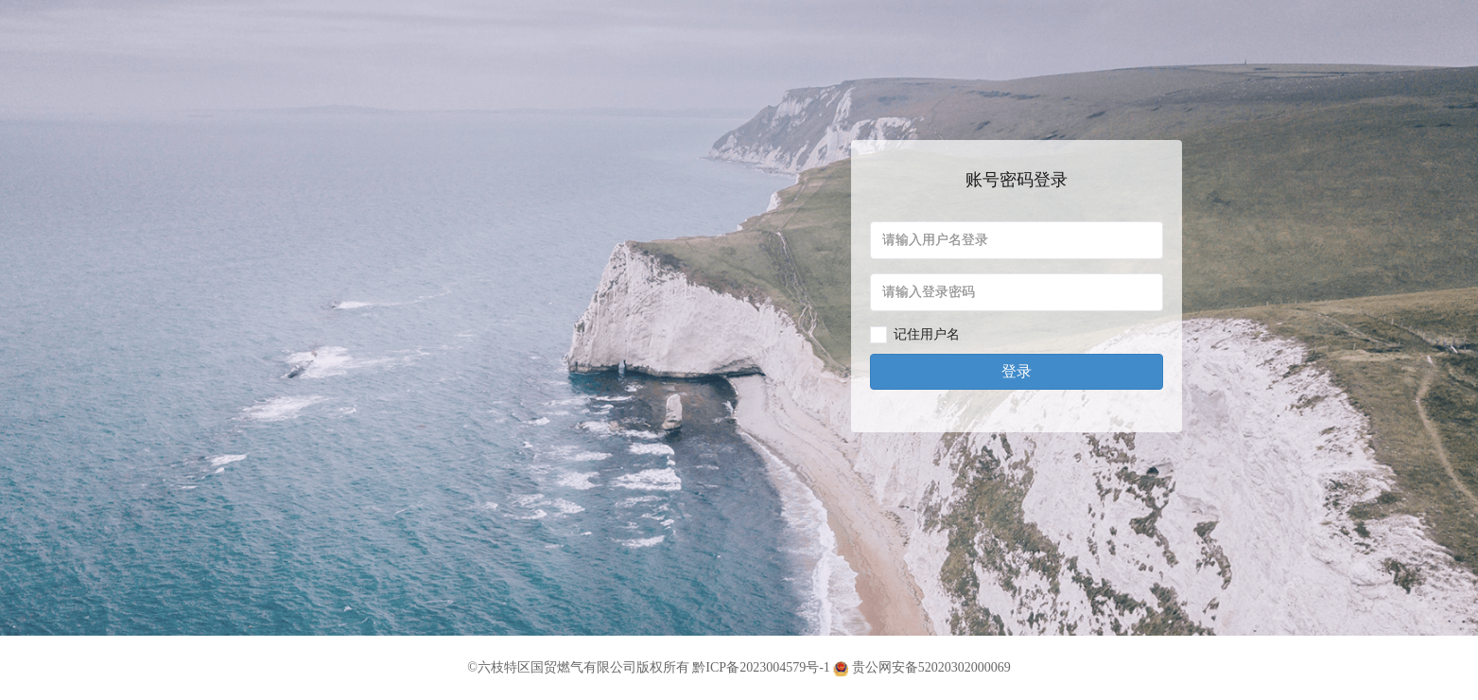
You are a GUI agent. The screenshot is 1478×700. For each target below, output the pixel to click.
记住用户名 (927, 334)
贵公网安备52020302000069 (922, 667)
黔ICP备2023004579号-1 (760, 667)
